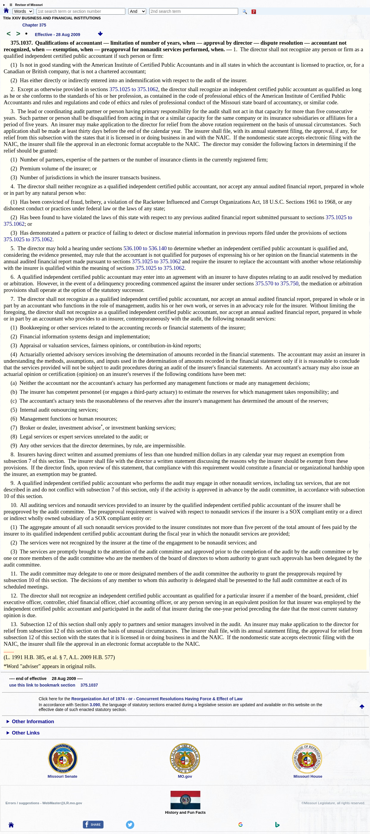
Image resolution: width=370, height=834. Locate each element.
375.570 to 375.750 (277, 283)
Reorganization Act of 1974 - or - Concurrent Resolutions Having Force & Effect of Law (157, 698)
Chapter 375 (34, 25)
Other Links (26, 733)
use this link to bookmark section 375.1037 (53, 685)
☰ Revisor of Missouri (25, 5)
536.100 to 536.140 (145, 248)
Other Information (33, 721)
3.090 (95, 704)
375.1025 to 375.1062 (134, 89)
